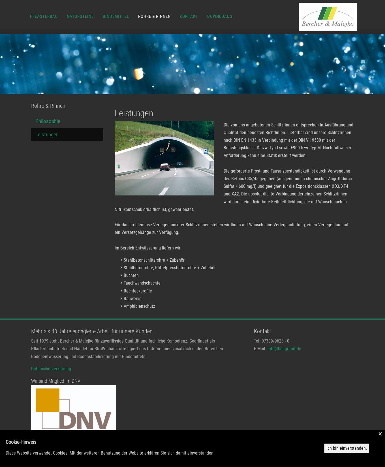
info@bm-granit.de (284, 348)
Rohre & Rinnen (154, 16)
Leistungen (47, 134)
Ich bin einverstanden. (346, 448)
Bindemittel (116, 16)
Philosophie (47, 121)
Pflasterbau (44, 16)
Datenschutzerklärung (51, 368)
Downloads (219, 16)
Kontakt (189, 16)
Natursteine (80, 16)
